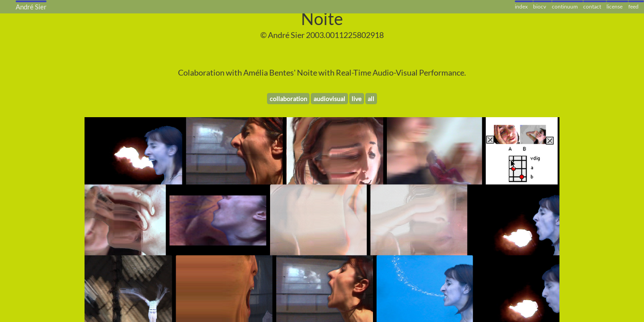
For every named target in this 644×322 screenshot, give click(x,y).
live (356, 98)
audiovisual (329, 98)
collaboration (288, 98)
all (371, 98)
